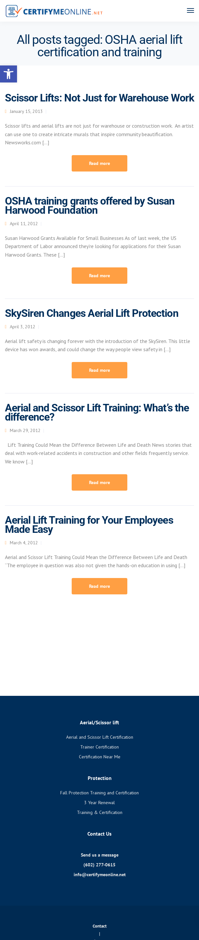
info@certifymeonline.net (100, 874)
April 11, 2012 (24, 223)
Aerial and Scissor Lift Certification (99, 737)
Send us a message (99, 855)
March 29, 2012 (25, 430)
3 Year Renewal (99, 802)
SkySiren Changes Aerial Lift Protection (91, 313)
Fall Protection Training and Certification (99, 793)
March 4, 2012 (24, 543)
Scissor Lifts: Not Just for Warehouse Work (99, 98)
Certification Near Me (99, 757)
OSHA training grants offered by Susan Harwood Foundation (89, 205)
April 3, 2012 (22, 327)
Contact (100, 926)
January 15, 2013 (26, 111)
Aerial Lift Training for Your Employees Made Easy (89, 524)
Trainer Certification (99, 747)
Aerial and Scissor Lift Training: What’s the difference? (97, 412)
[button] (8, 73)
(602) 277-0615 (99, 865)
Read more (99, 163)
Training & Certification (99, 812)
